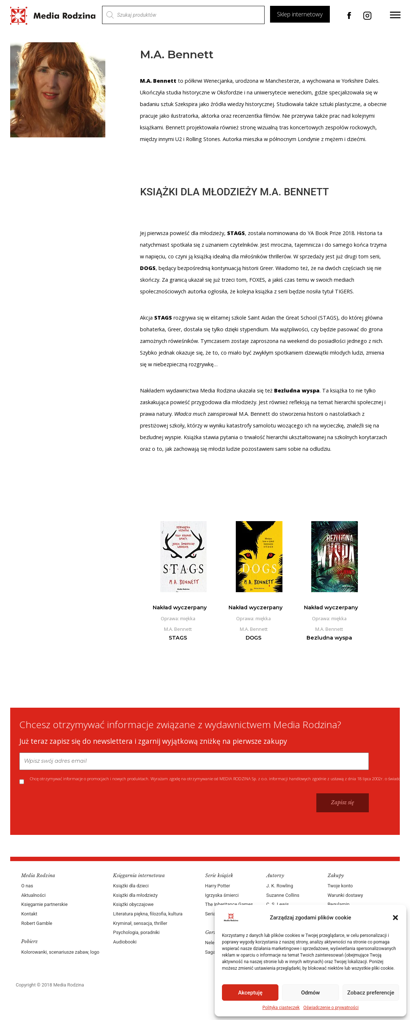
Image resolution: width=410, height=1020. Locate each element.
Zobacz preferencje (370, 992)
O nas (28, 885)
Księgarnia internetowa (139, 875)
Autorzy (275, 875)
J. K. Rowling (279, 885)
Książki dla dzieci (131, 885)
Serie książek (219, 875)
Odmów (310, 992)
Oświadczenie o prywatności (331, 1007)
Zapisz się (342, 802)
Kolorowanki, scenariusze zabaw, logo (61, 952)
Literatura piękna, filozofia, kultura (148, 914)
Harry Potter (217, 885)
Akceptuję (250, 992)
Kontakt (30, 914)
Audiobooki (125, 942)
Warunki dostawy (345, 895)
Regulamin (338, 904)
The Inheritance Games (229, 904)
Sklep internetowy (299, 14)
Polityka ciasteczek (281, 1007)
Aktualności (34, 895)
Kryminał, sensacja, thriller (140, 923)
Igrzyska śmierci (222, 895)
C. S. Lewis (277, 904)
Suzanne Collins (282, 895)
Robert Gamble (37, 923)
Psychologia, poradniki (136, 932)
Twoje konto (339, 885)
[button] (395, 917)
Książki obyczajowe (133, 904)
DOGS (148, 268)
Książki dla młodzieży (135, 895)
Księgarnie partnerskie (45, 904)
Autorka (232, 139)
